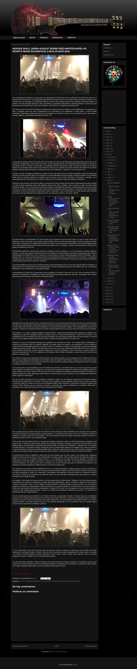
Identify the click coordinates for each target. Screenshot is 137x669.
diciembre (111, 157)
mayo (110, 177)
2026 (108, 131)
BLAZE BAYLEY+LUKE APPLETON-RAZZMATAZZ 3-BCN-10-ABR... (113, 201)
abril (109, 180)
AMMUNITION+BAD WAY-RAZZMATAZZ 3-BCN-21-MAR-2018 (113, 259)
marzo (110, 278)
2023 (108, 140)
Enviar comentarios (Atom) (59, 651)
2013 (108, 299)
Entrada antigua (91, 646)
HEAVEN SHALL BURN (49, 581)
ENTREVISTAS (57, 37)
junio (109, 174)
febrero (110, 281)
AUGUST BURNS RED (26, 581)
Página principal (19, 37)
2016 (108, 290)
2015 (108, 293)
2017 (108, 288)
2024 (108, 137)
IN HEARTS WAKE (64, 581)
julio (109, 171)
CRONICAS (44, 37)
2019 (108, 151)
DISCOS (32, 37)
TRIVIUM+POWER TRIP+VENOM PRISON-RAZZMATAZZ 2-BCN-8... (113, 213)
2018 (108, 154)
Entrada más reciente (20, 646)
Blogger (75, 664)
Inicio (57, 646)
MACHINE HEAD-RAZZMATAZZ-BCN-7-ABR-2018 (113, 229)
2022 (108, 143)
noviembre (111, 160)
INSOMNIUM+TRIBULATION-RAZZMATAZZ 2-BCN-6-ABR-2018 (113, 238)
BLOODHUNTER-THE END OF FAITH (113, 222)
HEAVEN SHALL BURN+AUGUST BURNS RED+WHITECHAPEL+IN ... (113, 248)
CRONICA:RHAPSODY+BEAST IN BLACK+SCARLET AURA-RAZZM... (113, 270)
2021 (108, 146)
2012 (108, 302)
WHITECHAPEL (75, 581)
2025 (108, 134)
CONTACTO (71, 37)
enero (110, 284)
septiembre (111, 166)
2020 (108, 149)
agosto (110, 169)
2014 (108, 296)
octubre (110, 163)
